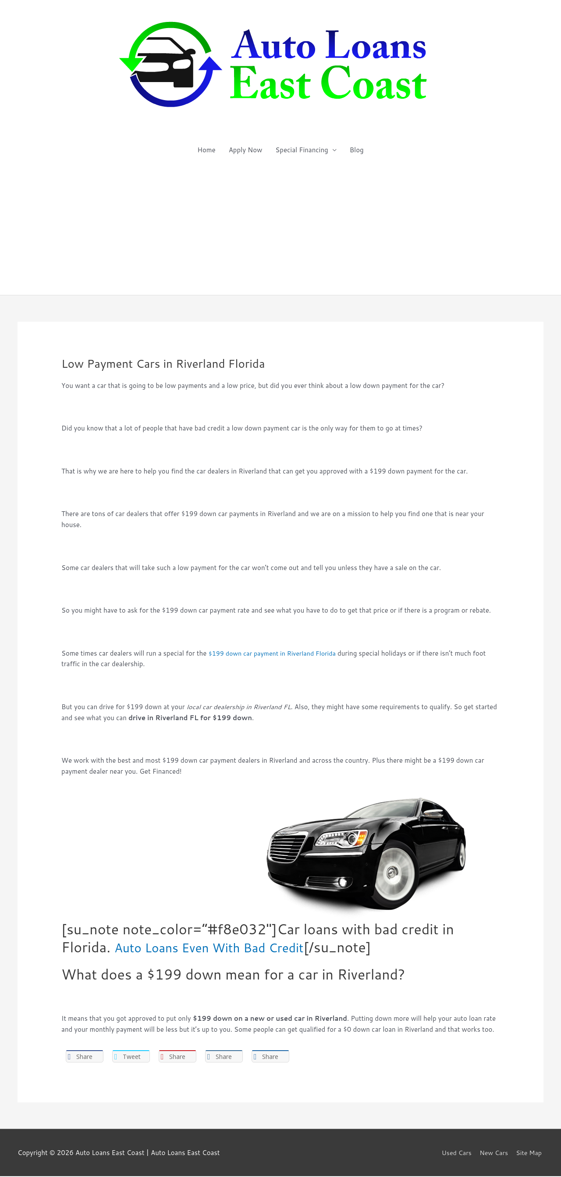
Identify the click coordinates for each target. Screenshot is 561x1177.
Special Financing (301, 149)
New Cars (493, 1153)
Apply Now (246, 149)
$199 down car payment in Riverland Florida (275, 653)
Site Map (529, 1153)
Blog (357, 149)
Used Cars (454, 1153)
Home (206, 149)
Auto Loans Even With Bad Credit (222, 947)
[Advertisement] (280, 229)
